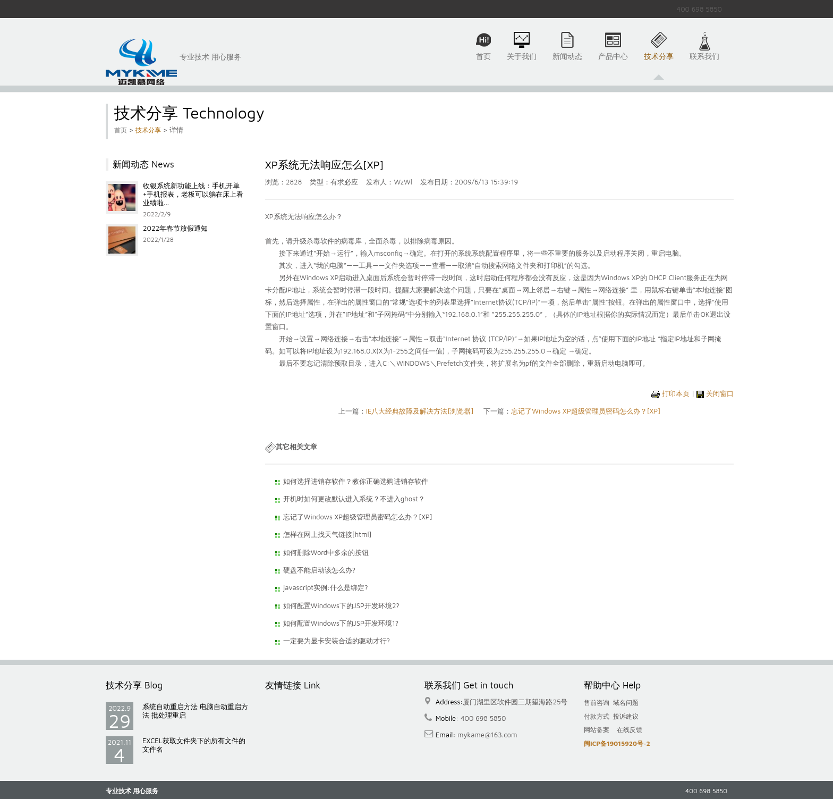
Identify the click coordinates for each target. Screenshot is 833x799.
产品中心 (613, 62)
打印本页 (676, 393)
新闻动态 (567, 62)
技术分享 (659, 62)
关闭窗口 (720, 393)
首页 (483, 62)
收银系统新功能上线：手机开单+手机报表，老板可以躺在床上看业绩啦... (193, 194)
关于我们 (522, 62)
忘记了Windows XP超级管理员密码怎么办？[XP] (585, 411)
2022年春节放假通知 (175, 228)
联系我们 (704, 62)
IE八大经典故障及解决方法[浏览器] (420, 411)
